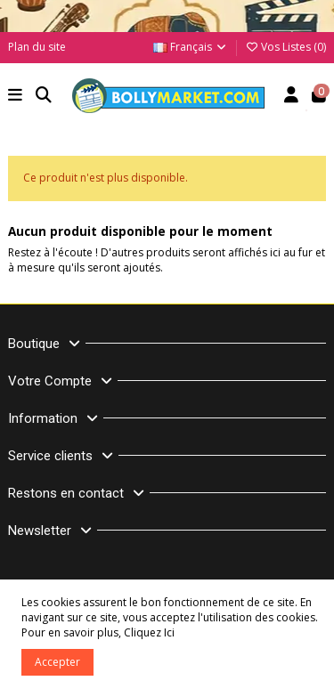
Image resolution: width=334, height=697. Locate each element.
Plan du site (37, 46)
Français (190, 46)
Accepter (57, 661)
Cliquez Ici (149, 632)
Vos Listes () (285, 46)
